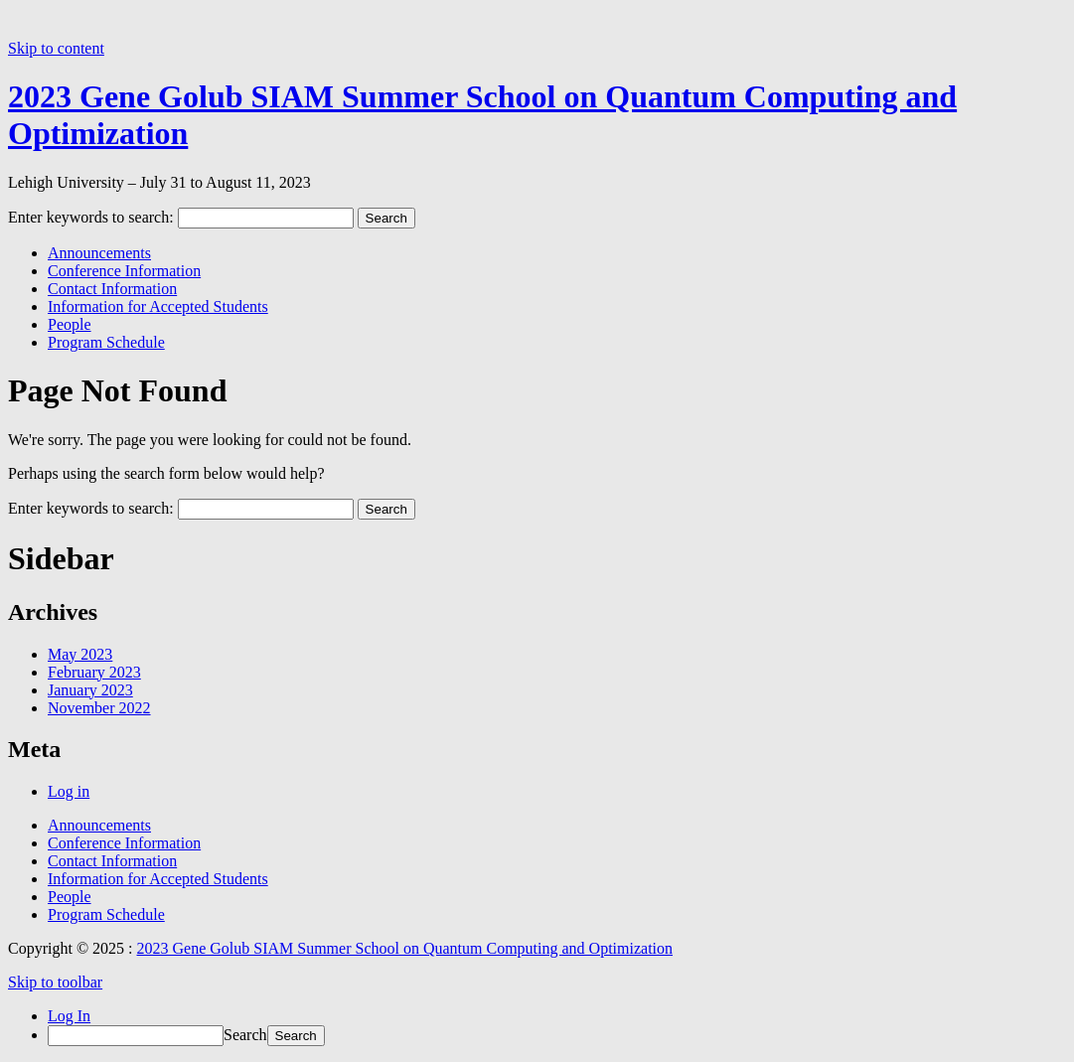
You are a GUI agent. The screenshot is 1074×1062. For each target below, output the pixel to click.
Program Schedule (106, 342)
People (69, 324)
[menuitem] (557, 1035)
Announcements (99, 252)
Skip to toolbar (55, 982)
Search (245, 1034)
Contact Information (112, 288)
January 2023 (90, 690)
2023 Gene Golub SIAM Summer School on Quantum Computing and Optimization (405, 948)
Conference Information (124, 270)
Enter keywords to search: (91, 217)
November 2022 (99, 707)
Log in (68, 791)
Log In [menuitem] (69, 1015)
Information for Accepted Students (158, 306)
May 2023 (80, 654)
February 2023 (94, 672)
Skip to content (56, 48)
